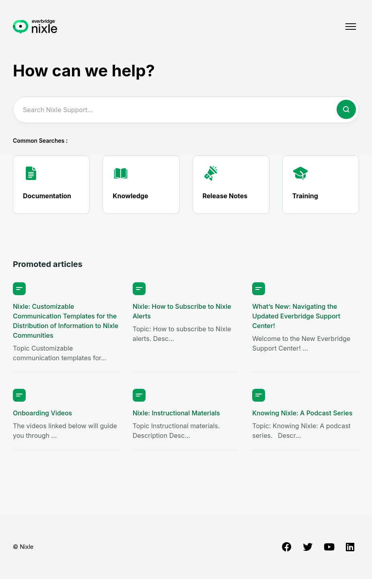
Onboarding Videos (42, 413)
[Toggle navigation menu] (350, 26)
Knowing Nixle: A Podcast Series (302, 413)
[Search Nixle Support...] (186, 109)
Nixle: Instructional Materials (176, 413)
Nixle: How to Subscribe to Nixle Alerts (182, 311)
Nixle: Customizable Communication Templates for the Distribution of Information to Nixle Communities (65, 320)
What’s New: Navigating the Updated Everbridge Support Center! (296, 316)
